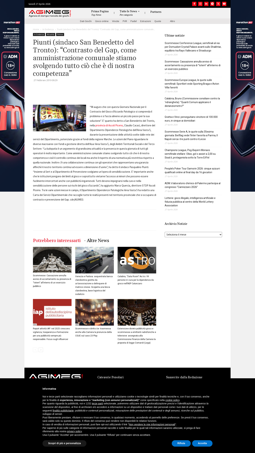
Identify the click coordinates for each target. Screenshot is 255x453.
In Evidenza (48, 29)
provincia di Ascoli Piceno (109, 125)
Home (36, 29)
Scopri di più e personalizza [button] (64, 443)
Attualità (50, 34)
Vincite (115, 21)
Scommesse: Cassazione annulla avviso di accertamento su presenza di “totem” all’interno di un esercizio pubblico (192, 65)
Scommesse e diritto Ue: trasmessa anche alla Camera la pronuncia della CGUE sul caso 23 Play (93, 332)
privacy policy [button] (74, 431)
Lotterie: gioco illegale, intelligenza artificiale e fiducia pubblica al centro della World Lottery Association (190, 202)
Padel (134, 21)
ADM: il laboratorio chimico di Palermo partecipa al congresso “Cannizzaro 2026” (192, 185)
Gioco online (102, 21)
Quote (157, 21)
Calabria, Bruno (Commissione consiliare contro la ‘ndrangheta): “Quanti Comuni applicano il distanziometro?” (192, 102)
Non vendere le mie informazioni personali (152, 424)
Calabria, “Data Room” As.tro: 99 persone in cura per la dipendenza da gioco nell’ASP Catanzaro (136, 280)
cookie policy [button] (172, 400)
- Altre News (96, 240)
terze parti (97, 403)
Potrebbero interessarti (57, 240)
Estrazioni (145, 21)
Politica (60, 34)
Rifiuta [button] (181, 443)
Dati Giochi (86, 21)
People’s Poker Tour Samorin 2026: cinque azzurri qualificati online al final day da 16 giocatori (192, 170)
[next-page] (41, 350)
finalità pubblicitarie (63, 410)
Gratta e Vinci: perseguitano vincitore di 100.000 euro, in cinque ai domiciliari (191, 119)
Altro (172, 21)
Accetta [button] (202, 443)
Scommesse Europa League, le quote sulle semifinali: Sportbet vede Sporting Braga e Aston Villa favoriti (192, 84)
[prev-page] (35, 350)
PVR (125, 21)
